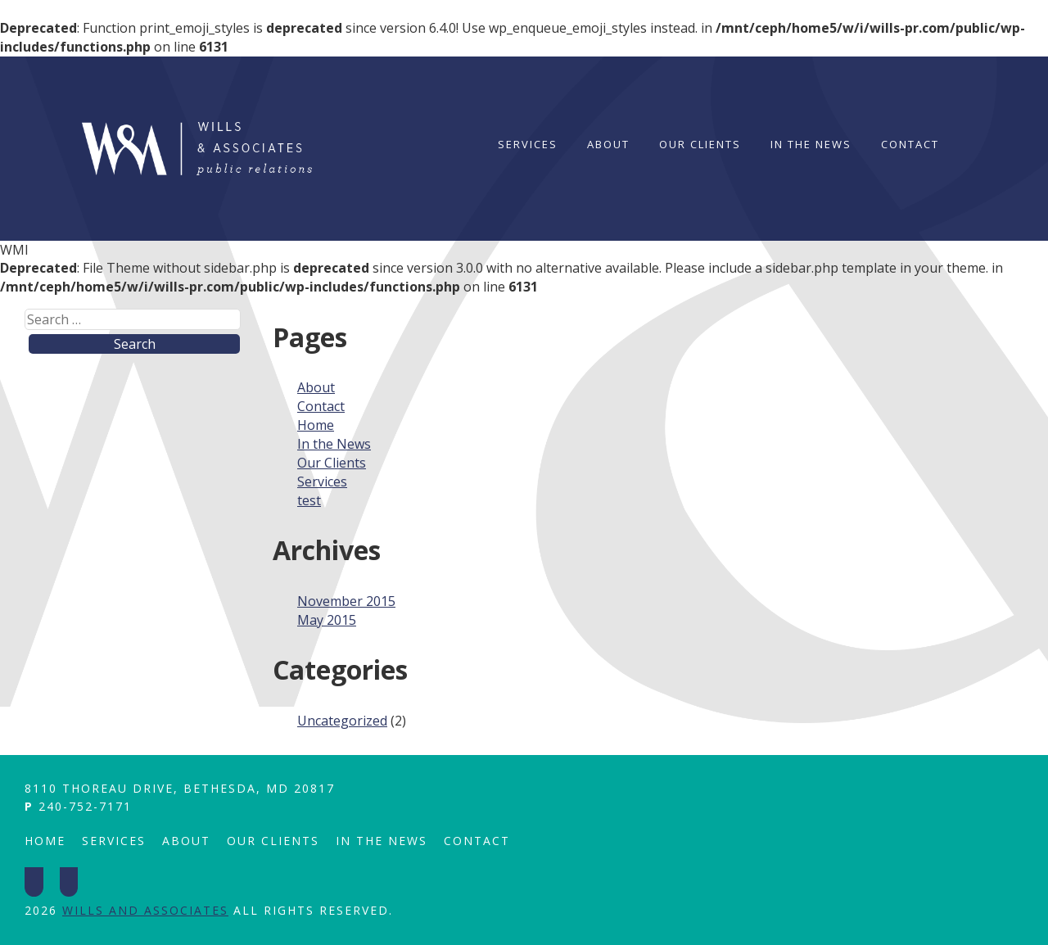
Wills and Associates (145, 910)
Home (315, 425)
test (309, 500)
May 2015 (326, 620)
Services (528, 144)
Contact (910, 144)
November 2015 (346, 601)
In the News (811, 144)
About (608, 144)
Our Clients (700, 144)
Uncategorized (342, 721)
